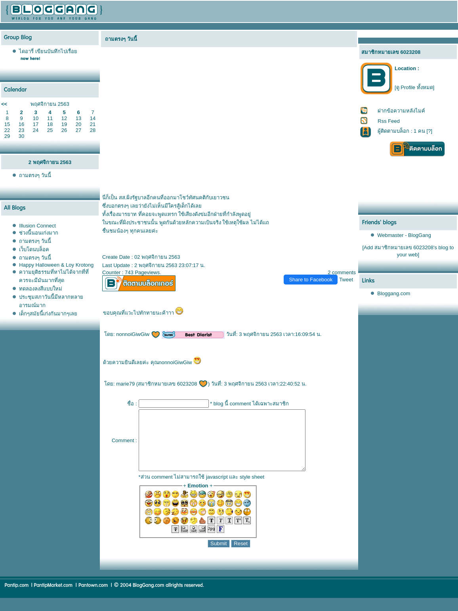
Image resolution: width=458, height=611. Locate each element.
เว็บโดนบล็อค (34, 249)
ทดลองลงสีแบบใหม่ (40, 289)
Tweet (346, 280)
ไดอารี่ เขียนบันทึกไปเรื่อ (48, 51)
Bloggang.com (393, 293)
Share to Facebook (310, 280)
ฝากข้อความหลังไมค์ (401, 111)
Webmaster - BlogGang (404, 235)
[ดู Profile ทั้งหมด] (414, 87)
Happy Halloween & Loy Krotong (56, 265)
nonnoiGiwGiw (138, 334)
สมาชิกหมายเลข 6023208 (173, 384)
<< (4, 104)
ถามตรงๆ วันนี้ (35, 175)
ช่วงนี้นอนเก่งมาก (38, 233)
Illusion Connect (37, 226)
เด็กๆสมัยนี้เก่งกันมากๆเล (48, 314)
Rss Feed (389, 121)
